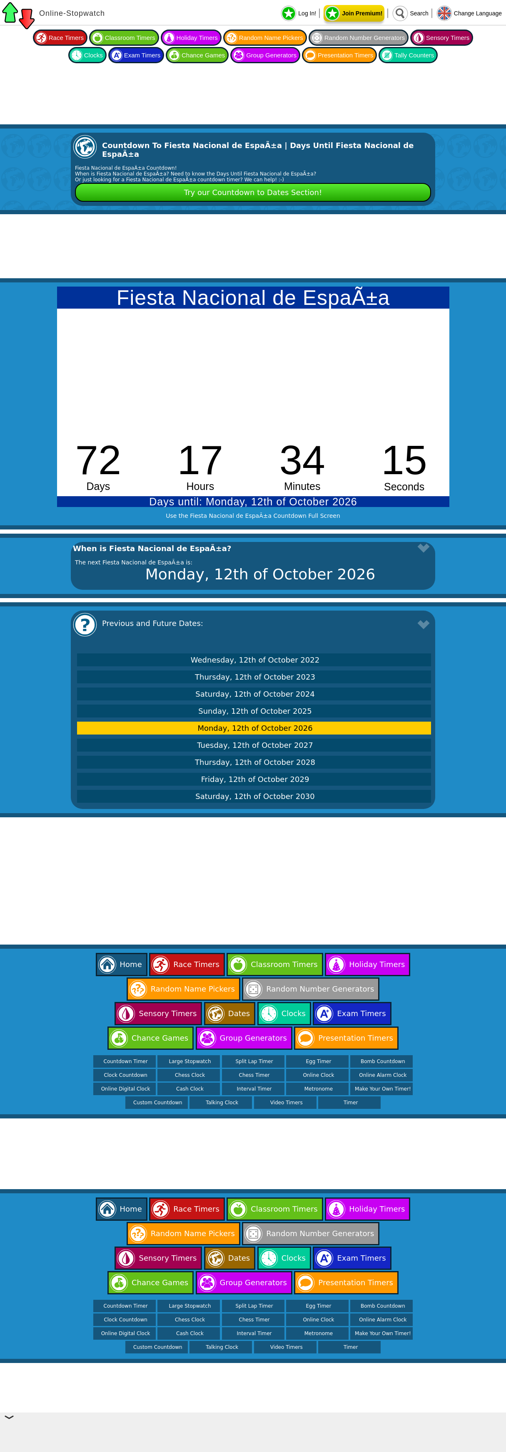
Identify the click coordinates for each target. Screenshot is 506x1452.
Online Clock (318, 1075)
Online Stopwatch (165, 1447)
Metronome (318, 1089)
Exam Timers (142, 55)
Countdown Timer (126, 1061)
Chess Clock (190, 1075)
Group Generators (271, 55)
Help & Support (260, 1447)
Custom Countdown (157, 1103)
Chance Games (203, 55)
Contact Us (299, 1447)
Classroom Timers (130, 37)
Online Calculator (214, 1447)
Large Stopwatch (190, 1061)
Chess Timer (254, 1075)
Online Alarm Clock (382, 1075)
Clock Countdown (125, 1075)
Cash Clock (190, 1089)
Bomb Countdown (383, 1061)
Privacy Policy (361, 1447)
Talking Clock (222, 1103)
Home (131, 964)
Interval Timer (254, 1089)
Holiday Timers (197, 37)
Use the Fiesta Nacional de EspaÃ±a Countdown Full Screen (253, 515)
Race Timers (66, 37)
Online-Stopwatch (72, 13)
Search (419, 13)
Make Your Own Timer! (383, 1089)
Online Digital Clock (125, 1089)
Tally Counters (414, 55)
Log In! (307, 13)
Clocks (93, 55)
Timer (351, 1103)
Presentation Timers (345, 55)
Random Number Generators (364, 37)
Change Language (478, 13)
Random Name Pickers (271, 37)
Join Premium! (362, 13)
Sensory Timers (447, 37)
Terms (329, 1447)
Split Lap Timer (254, 1061)
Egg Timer (318, 1061)
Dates (239, 1013)
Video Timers (286, 1103)
